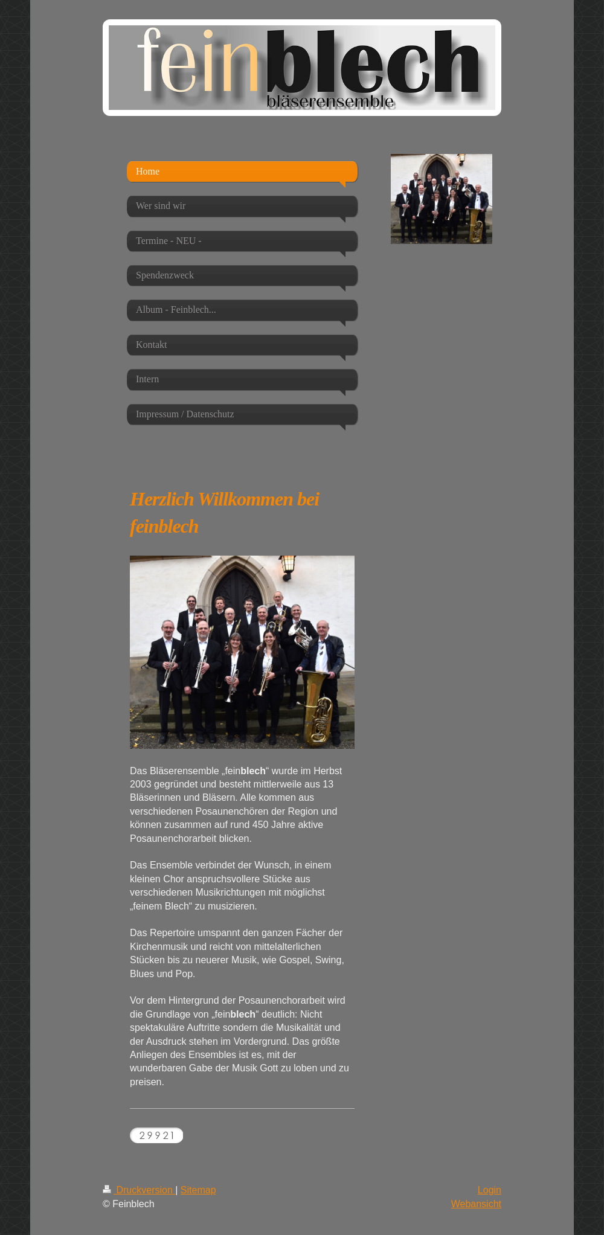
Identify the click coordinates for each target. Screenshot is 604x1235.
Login (489, 1190)
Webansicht (476, 1204)
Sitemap (198, 1190)
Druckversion (139, 1190)
